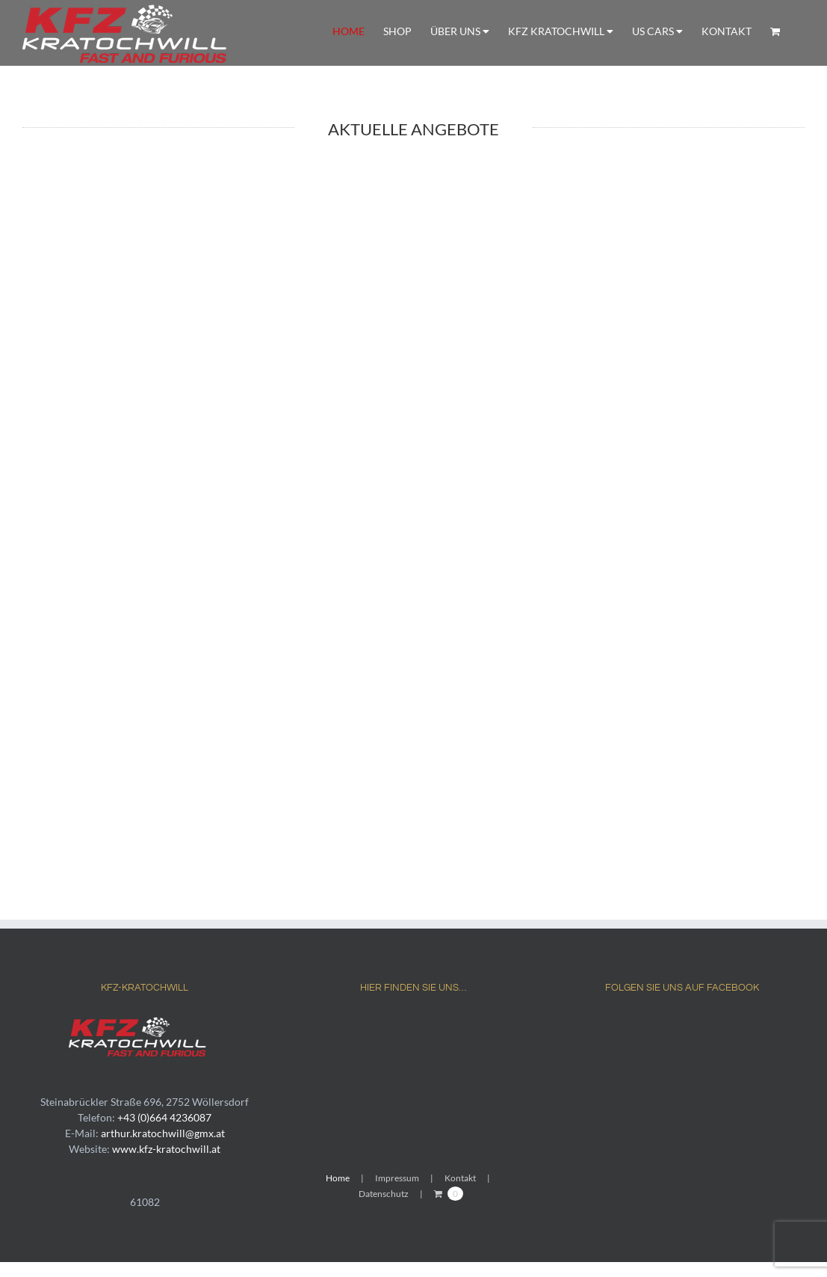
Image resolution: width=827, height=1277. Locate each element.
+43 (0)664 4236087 (164, 1117)
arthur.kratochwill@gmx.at (163, 1133)
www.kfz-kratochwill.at (166, 1148)
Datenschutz (384, 1193)
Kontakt (460, 1178)
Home (338, 1178)
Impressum (397, 1178)
